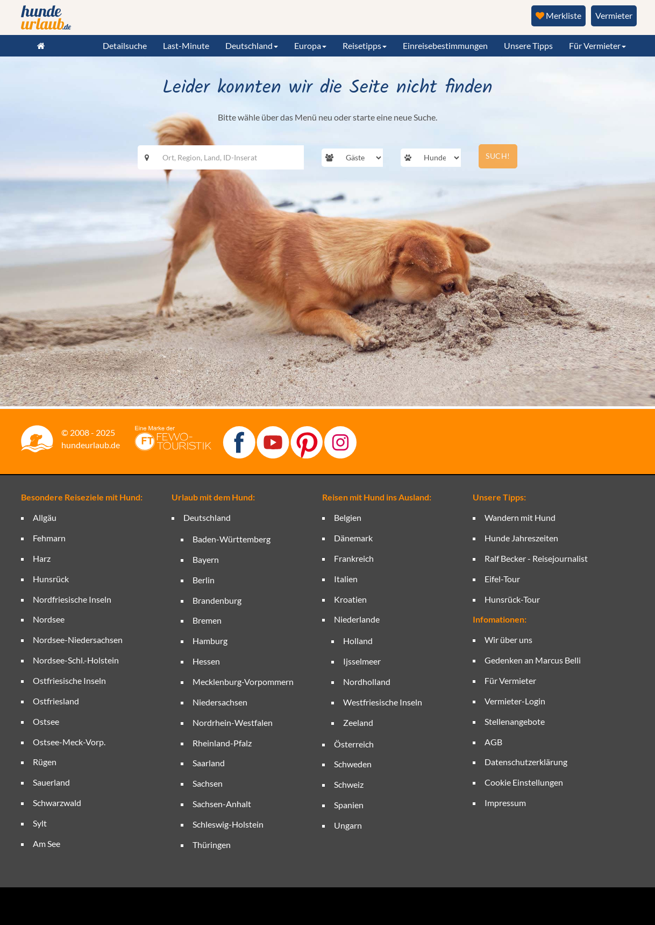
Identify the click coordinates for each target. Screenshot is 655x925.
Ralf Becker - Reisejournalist (536, 558)
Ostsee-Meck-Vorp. (69, 742)
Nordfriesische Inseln (72, 599)
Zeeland (358, 722)
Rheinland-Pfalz (222, 743)
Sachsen (208, 783)
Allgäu (44, 517)
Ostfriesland (56, 701)
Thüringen (212, 844)
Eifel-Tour (502, 579)
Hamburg (210, 641)
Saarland (209, 763)
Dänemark (353, 538)
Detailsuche (125, 45)
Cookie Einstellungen (524, 782)
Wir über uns (508, 639)
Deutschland (207, 517)
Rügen (44, 762)
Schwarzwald (57, 802)
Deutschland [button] (251, 45)
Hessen (206, 661)
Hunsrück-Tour (512, 599)
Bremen (207, 620)
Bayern (206, 559)
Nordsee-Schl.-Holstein (76, 660)
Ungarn (348, 825)
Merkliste (558, 15)
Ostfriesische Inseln (69, 680)
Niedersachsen (220, 702)
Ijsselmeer (362, 661)
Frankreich (354, 558)
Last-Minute (186, 45)
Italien (346, 579)
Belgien (347, 517)
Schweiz (349, 784)
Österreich (354, 744)
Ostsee (46, 721)
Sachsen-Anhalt (222, 804)
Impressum (505, 802)
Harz (42, 558)
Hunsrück (51, 579)
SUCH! (498, 155)
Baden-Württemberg (231, 539)
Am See (46, 843)
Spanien (349, 805)
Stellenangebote (515, 721)
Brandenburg (217, 600)
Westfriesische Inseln (382, 702)
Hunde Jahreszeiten (521, 538)
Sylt (40, 823)
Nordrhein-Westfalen (233, 722)
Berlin (204, 580)
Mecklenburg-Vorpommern (243, 681)
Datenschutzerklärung (526, 762)
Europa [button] (310, 45)
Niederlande (357, 619)
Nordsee (49, 619)
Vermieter (613, 15)
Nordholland (366, 681)
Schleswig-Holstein (228, 824)
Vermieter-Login (515, 701)
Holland (358, 641)
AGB (493, 742)
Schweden (353, 764)
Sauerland (51, 782)
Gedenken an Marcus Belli (533, 660)
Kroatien (350, 599)
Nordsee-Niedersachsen (78, 639)
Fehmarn (49, 538)
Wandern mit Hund (520, 517)
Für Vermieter (510, 680)
